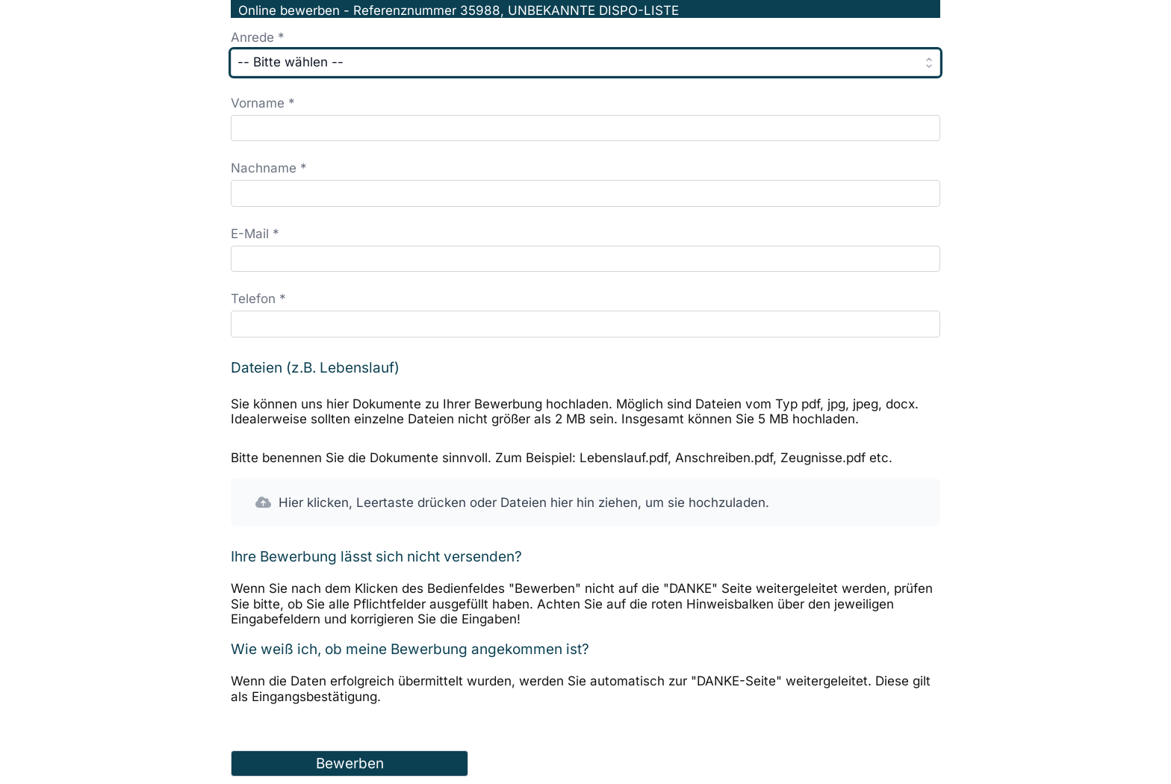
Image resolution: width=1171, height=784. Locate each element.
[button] (585, 502)
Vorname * (263, 103)
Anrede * (258, 37)
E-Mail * (255, 233)
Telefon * (258, 298)
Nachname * (269, 168)
